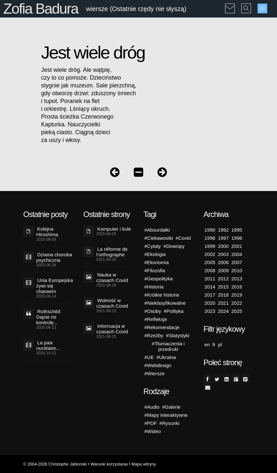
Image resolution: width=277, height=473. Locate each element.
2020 (210, 303)
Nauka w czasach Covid (112, 277)
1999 (210, 246)
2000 (223, 246)
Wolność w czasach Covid (112, 303)
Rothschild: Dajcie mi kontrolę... (48, 317)
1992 (223, 230)
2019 (236, 295)
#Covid (183, 238)
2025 (236, 311)
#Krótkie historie (162, 295)
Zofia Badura (40, 8)
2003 (223, 254)
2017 (210, 295)
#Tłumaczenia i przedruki (168, 346)
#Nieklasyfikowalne (165, 303)
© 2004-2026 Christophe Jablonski (55, 464)
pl (220, 344)
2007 (236, 262)
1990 (210, 230)
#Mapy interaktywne (166, 415)
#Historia (154, 286)
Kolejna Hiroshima (47, 231)
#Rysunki (169, 423)
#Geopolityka (159, 278)
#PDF (151, 423)
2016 (236, 286)
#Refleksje (156, 319)
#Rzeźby (154, 335)
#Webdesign (158, 365)
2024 (223, 311)
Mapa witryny (144, 464)
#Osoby (153, 311)
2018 (223, 295)
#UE (149, 357)
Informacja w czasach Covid (112, 328)
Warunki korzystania (109, 464)
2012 (223, 278)
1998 (236, 238)
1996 (210, 238)
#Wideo (153, 431)
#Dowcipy (173, 246)
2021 (223, 303)
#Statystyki (178, 335)
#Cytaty (153, 246)
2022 (236, 303)
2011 (210, 278)
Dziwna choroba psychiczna (54, 257)
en (207, 344)
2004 (236, 254)
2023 (210, 311)
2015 (223, 286)
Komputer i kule (114, 229)
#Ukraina (166, 357)
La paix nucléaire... (48, 345)
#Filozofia (155, 270)
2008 (210, 270)
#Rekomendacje (162, 327)
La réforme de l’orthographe (112, 251)
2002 (210, 254)
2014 (210, 286)
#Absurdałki (157, 230)
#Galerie (171, 407)
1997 (223, 238)
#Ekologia (155, 254)
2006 (223, 262)
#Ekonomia (157, 262)
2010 (236, 270)
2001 (236, 246)
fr (213, 344)
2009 (223, 270)
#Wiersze (155, 373)
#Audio (152, 407)
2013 (236, 278)
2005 (210, 262)
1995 (236, 230)
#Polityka (173, 311)
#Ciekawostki (159, 238)
